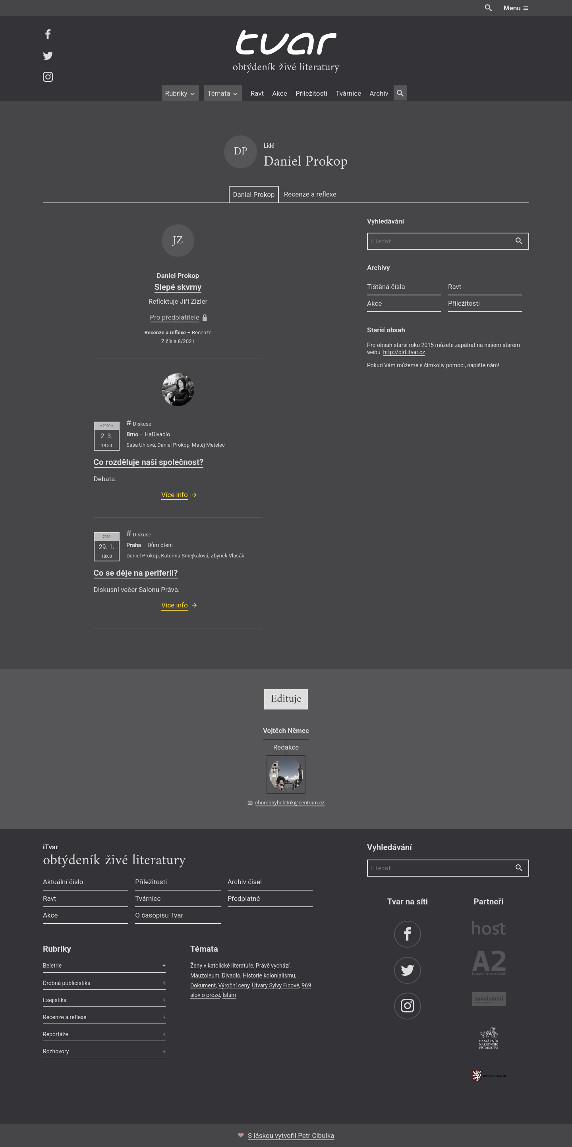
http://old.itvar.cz (404, 352)
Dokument (203, 985)
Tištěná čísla (386, 287)
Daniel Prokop (253, 195)
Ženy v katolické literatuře (221, 965)
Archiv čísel (245, 882)
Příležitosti (311, 93)
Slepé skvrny (178, 287)
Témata (223, 93)
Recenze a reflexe (310, 194)
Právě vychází (273, 965)
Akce (279, 93)
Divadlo (231, 975)
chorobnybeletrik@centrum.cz (290, 803)
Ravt (257, 93)
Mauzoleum (204, 975)
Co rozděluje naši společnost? (149, 462)
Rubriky (180, 93)
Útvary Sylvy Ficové (275, 985)
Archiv (378, 93)
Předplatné (244, 898)
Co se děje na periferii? (136, 573)
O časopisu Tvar (159, 915)
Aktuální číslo (63, 882)
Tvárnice (348, 93)
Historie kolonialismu (269, 975)
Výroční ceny (233, 985)
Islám (229, 995)
